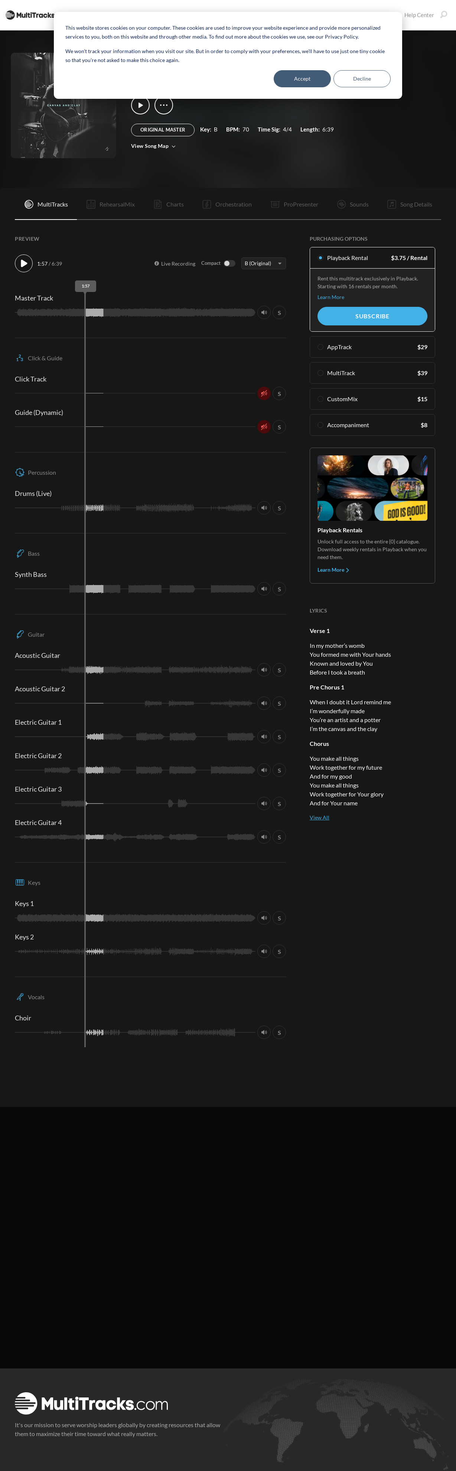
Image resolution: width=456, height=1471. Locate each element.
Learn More (330, 297)
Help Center (414, 15)
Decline (362, 78)
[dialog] (228, 55)
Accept (302, 78)
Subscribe (372, 315)
